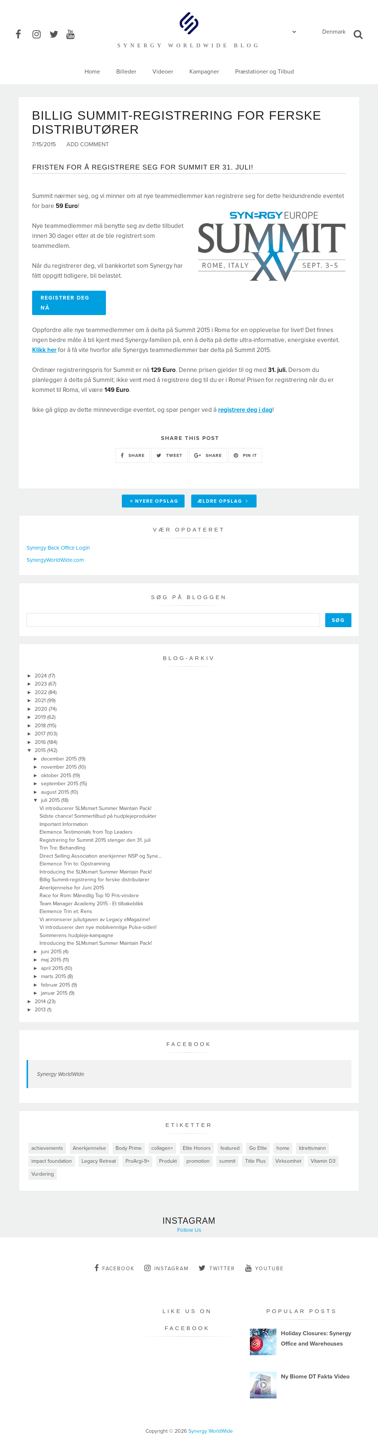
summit (227, 1161)
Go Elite (258, 1148)
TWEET (169, 455)
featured (230, 1148)
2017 (41, 734)
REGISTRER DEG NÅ (65, 303)
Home (92, 71)
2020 (42, 709)
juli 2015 (51, 800)
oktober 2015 (57, 775)
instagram (166, 1268)
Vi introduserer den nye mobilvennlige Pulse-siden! (98, 927)
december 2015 (59, 759)
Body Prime (129, 1148)
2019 (41, 717)
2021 (41, 700)
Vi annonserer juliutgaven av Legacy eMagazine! (94, 919)
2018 (41, 725)
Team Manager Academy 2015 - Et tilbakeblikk (91, 904)
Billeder (126, 71)
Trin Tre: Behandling (62, 848)
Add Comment (87, 144)
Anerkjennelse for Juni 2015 (71, 888)
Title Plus (255, 1161)
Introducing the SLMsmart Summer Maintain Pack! (95, 872)
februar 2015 (56, 985)
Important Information (63, 824)
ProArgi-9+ (138, 1161)
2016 (41, 742)
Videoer (162, 71)
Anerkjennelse (89, 1148)
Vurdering (42, 1174)
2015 (41, 750)
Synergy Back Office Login (58, 547)
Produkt (168, 1161)
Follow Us (189, 1230)
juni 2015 (52, 952)
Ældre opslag (222, 501)
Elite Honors (197, 1148)
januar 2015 (55, 993)
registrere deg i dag (245, 410)
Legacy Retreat (99, 1161)
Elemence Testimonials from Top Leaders (86, 832)
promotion (198, 1161)
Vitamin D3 (323, 1161)
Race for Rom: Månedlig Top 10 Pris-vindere (89, 895)
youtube (264, 1268)
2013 (41, 1010)
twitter (217, 1268)
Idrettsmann (312, 1148)
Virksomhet (288, 1161)
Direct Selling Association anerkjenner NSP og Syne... (100, 856)
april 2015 (53, 968)
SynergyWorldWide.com (55, 560)
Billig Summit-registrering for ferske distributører (94, 879)
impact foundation (51, 1161)
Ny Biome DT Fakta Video (315, 1376)
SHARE (133, 455)
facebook (114, 1268)
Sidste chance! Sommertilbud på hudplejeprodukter (98, 816)
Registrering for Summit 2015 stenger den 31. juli (95, 840)
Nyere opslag (154, 501)
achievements (47, 1148)
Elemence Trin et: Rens (65, 911)
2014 (41, 1001)
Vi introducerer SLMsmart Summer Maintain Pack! (95, 808)
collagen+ (162, 1148)
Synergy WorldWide (60, 1074)
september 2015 (60, 783)
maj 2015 (52, 960)
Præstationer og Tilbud (264, 71)
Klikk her (44, 350)
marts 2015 (54, 976)
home (282, 1148)
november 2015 (59, 767)
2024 (41, 676)
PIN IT (245, 455)
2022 (41, 692)
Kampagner (204, 71)
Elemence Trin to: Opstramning (74, 864)
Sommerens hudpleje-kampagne (76, 935)
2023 (41, 684)
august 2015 (56, 792)
